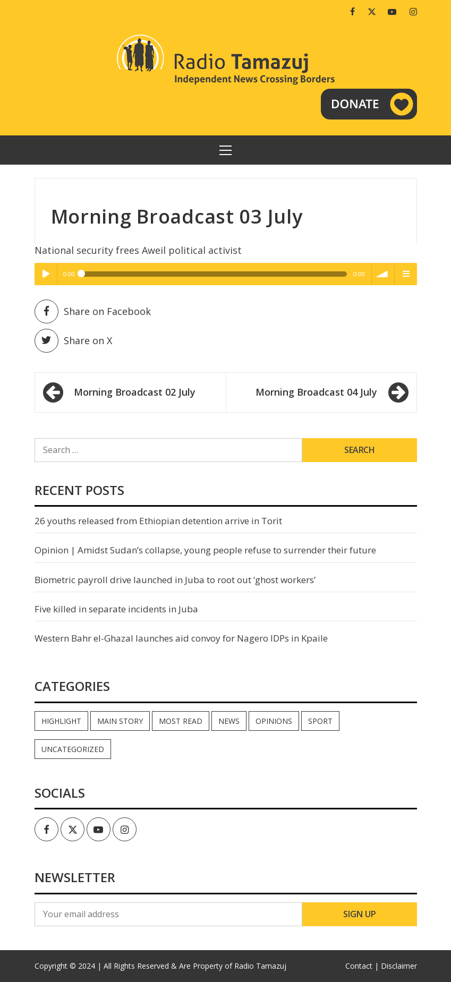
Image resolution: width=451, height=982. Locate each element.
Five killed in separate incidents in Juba (116, 609)
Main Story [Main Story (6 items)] (120, 721)
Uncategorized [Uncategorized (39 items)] (72, 749)
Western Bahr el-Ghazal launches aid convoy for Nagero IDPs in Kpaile (181, 638)
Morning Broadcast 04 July (316, 392)
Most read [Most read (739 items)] (180, 721)
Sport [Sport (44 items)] (320, 721)
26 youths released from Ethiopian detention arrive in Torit (158, 521)
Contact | (362, 966)
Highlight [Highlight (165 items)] (61, 721)
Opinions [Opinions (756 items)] (274, 721)
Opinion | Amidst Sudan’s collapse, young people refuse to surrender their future (205, 550)
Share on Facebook (93, 311)
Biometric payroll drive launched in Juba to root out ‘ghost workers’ (175, 580)
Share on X (73, 341)
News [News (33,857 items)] (229, 721)
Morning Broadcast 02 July (134, 392)
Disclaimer (399, 966)
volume (383, 274)
